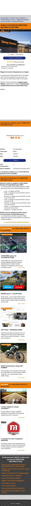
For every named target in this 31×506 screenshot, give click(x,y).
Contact (12, 503)
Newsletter (17, 503)
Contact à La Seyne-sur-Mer (13, 465)
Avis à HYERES (8, 485)
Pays (1, 156)
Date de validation (5, 168)
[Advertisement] (15, 105)
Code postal (3, 151)
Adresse (2, 149)
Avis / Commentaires (4, 165)
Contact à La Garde (8, 483)
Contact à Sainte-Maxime (12, 488)
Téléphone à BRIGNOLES (12, 480)
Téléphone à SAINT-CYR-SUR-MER (15, 469)
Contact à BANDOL (11, 478)
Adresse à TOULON (13, 491)
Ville (1, 154)
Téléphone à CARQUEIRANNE (15, 473)
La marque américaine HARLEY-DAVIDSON (16, 222)
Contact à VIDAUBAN (11, 475)
